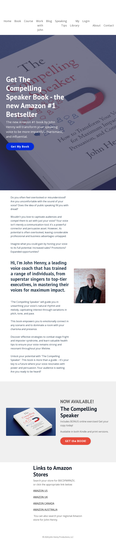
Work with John (39, 25)
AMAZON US (40, 490)
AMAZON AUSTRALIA (45, 509)
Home (7, 21)
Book (17, 21)
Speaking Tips (61, 23)
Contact (109, 25)
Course (28, 21)
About (97, 25)
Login (86, 21)
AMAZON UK (40, 497)
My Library (74, 23)
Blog (49, 21)
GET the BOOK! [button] (75, 441)
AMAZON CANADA (43, 503)
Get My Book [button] (20, 146)
